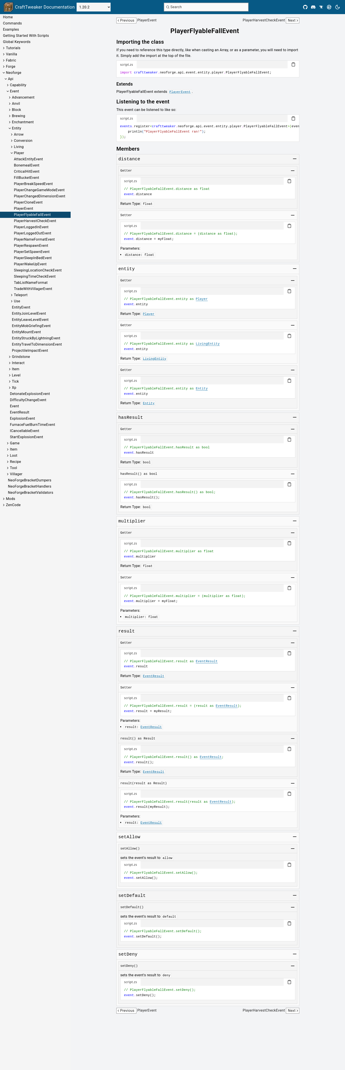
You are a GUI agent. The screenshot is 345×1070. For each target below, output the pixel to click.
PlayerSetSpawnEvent (32, 252)
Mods (10, 499)
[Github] (305, 7)
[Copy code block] (293, 64)
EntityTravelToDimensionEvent (37, 344)
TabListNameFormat (31, 283)
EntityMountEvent (26, 332)
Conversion (23, 140)
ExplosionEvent (22, 418)
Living (19, 147)
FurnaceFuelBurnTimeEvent (32, 425)
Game (15, 443)
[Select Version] (94, 7)
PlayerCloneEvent (28, 202)
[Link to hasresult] (130, 418)
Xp (14, 387)
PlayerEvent (23, 208)
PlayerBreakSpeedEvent (33, 184)
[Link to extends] (127, 84)
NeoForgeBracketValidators (30, 492)
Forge (10, 66)
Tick (15, 381)
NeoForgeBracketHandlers (29, 486)
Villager (16, 474)
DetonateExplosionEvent (30, 394)
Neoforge (13, 73)
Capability (18, 85)
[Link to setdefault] (132, 896)
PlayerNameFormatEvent (34, 239)
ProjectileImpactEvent (30, 350)
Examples (11, 29)
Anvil (16, 103)
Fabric (11, 60)
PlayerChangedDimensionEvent (39, 196)
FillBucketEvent (26, 178)
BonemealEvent (27, 165)
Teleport (21, 295)
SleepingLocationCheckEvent (38, 270)
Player (19, 153)
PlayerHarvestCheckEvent (35, 221)
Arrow (19, 134)
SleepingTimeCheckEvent (35, 276)
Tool (13, 468)
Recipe (15, 462)
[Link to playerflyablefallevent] (207, 31)
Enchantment (23, 122)
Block (16, 110)
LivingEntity (208, 344)
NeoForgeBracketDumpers (29, 480)
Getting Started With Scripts (26, 36)
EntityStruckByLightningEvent (36, 338)
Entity (16, 128)
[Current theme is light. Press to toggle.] (337, 7)
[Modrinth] (329, 7)
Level (16, 375)
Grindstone (21, 357)
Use (17, 301)
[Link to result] (126, 631)
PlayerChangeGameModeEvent (39, 190)
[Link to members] (131, 148)
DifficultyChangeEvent (28, 400)
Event (14, 91)
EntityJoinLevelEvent (29, 313)
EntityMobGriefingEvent (31, 326)
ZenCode (13, 505)
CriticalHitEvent (27, 171)
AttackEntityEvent (28, 159)
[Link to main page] (39, 7)
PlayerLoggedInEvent (31, 227)
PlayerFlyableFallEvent (32, 215)
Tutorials (13, 48)
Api (10, 79)
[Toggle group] (294, 158)
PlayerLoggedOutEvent (32, 233)
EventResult (19, 412)
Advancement (23, 97)
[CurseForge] (321, 7)
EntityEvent (21, 307)
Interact (18, 363)
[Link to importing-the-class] (143, 41)
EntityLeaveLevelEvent (30, 320)
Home (8, 17)
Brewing (18, 116)
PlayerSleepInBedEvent (33, 258)
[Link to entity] (126, 269)
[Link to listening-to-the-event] (146, 101)
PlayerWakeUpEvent (30, 264)
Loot (13, 455)
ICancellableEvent (24, 431)
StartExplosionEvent (26, 437)
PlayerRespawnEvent (31, 245)
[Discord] (313, 7)
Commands (12, 23)
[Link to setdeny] (128, 954)
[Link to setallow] (129, 837)
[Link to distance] (129, 159)
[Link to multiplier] (132, 521)
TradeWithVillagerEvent (33, 289)
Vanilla (11, 54)
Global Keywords (16, 42)
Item (15, 369)
